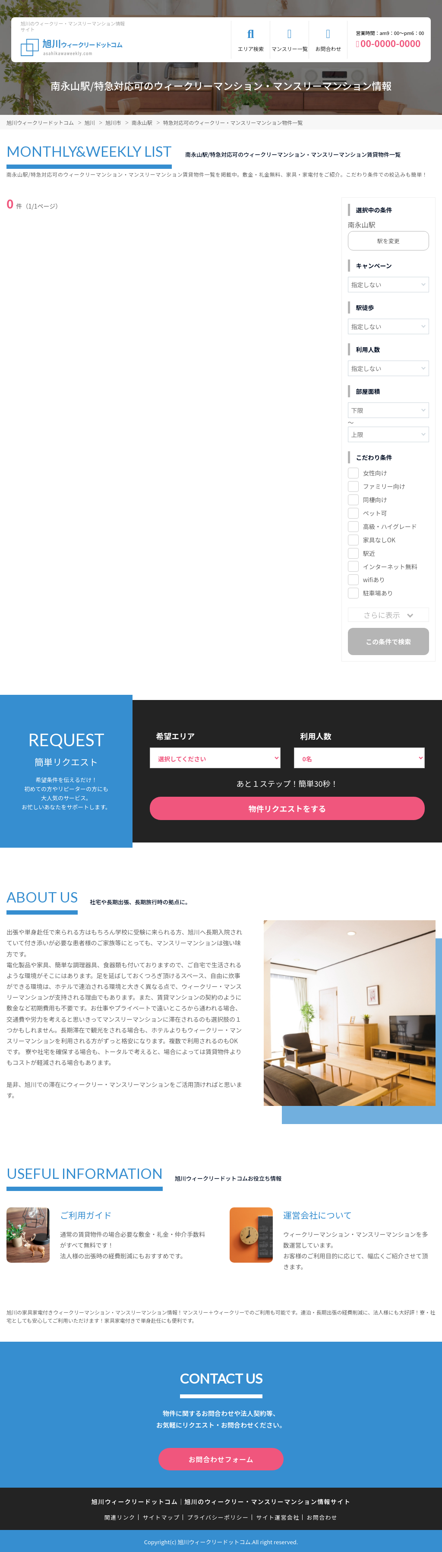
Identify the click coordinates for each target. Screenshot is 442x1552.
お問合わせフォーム (221, 1458)
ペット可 (375, 513)
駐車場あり (378, 593)
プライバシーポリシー (218, 1515)
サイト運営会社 (277, 1515)
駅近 (369, 553)
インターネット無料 (390, 566)
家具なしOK (379, 539)
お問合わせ (328, 48)
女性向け (375, 473)
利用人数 (315, 735)
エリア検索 (251, 48)
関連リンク (120, 1515)
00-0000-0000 (390, 43)
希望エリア (175, 735)
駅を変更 (388, 241)
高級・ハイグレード (390, 526)
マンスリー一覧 (290, 48)
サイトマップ (161, 1515)
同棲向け (375, 499)
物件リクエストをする (287, 808)
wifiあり (374, 579)
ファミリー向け (384, 486)
